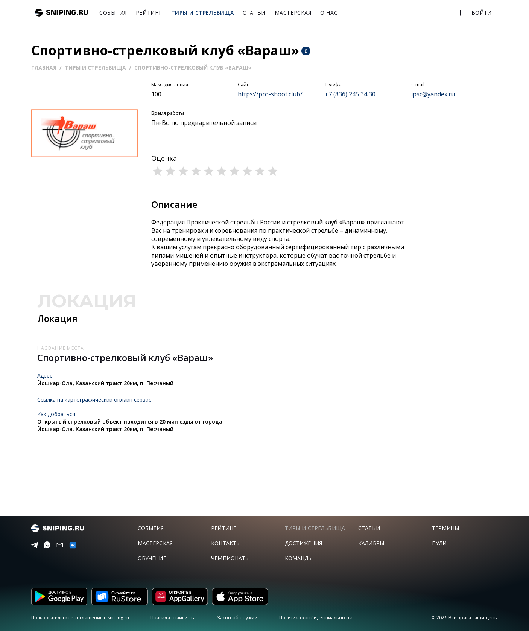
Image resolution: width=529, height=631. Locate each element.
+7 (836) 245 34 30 (350, 94)
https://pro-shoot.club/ (270, 94)
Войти (481, 12)
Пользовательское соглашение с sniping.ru (80, 617)
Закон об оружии (237, 617)
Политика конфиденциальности (316, 617)
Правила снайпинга (173, 617)
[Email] (58, 545)
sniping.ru (61, 13)
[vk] (71, 545)
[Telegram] (33, 545)
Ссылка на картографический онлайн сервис (94, 399)
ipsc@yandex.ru (433, 94)
